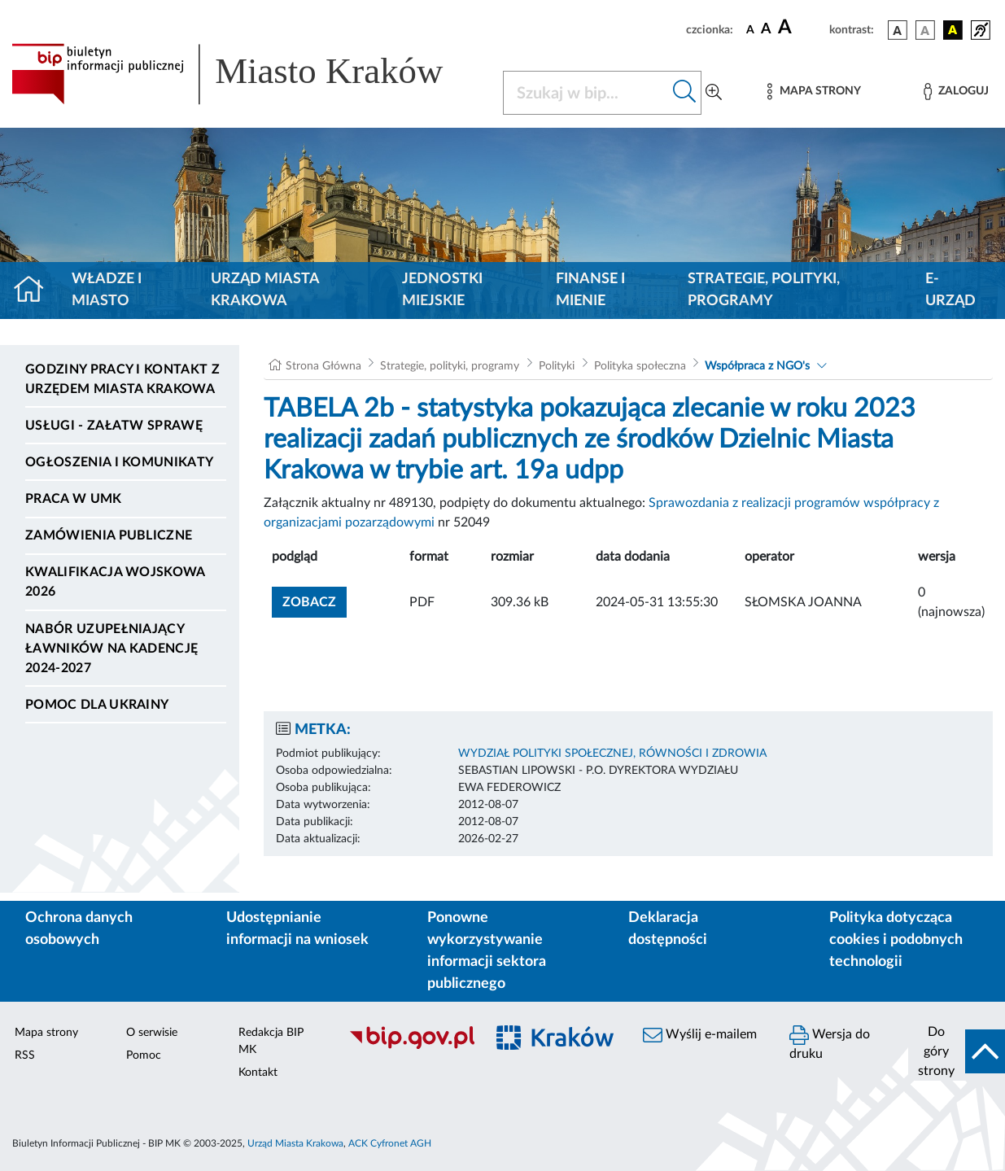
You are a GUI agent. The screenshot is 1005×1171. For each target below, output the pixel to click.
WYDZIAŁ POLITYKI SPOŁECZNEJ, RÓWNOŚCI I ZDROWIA (612, 753)
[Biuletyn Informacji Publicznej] (408, 1046)
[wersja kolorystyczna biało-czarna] (925, 30)
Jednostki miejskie (442, 290)
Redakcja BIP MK (271, 1041)
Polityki (557, 366)
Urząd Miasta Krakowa (265, 290)
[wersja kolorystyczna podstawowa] (897, 30)
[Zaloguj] (956, 91)
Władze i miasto (107, 290)
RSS (25, 1055)
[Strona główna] (35, 290)
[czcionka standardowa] (750, 29)
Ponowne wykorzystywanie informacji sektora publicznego (486, 951)
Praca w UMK (73, 498)
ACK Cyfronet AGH (389, 1143)
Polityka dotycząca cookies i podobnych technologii (896, 940)
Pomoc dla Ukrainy (96, 704)
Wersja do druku (829, 1042)
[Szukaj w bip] (684, 93)
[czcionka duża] (801, 27)
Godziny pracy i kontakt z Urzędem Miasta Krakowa (122, 379)
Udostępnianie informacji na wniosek (297, 929)
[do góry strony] (956, 1051)
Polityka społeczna (640, 366)
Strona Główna (323, 366)
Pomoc (143, 1055)
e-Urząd (950, 290)
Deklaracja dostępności (667, 929)
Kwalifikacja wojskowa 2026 (115, 582)
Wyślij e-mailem (700, 1035)
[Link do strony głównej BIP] (247, 74)
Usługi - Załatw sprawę (114, 425)
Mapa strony (46, 1032)
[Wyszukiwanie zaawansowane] (714, 93)
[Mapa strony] (814, 91)
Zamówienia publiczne (108, 535)
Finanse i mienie (590, 290)
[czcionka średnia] (766, 30)
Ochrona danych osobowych (79, 929)
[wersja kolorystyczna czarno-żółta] (953, 30)
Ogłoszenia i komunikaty (119, 462)
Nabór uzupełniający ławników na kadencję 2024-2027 (111, 649)
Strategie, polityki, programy (764, 290)
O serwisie (151, 1032)
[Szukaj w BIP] (586, 93)
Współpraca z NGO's (757, 366)
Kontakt (257, 1072)
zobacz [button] (314, 600)
